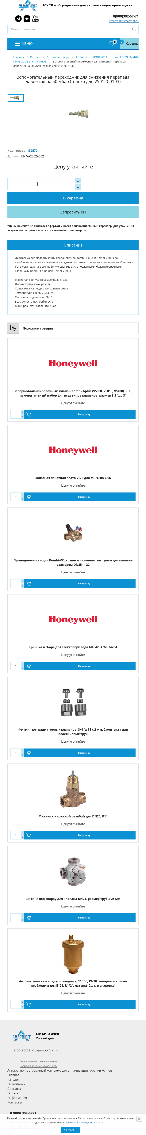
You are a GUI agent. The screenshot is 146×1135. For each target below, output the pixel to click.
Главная (18, 57)
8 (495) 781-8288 (20, 1104)
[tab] (73, 231)
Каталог (35, 57)
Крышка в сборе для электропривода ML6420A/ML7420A (73, 633)
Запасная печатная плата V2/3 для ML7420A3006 (73, 464)
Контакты (14, 1088)
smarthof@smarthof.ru (124, 21)
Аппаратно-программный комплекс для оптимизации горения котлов (59, 1056)
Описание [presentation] (73, 231)
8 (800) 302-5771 (23, 1099)
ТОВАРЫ (81, 57)
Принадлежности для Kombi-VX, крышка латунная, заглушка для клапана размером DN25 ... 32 (73, 548)
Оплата (12, 1079)
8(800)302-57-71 (126, 16)
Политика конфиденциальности (38, 1052)
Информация (17, 1084)
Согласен (70, 1130)
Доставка (14, 1075)
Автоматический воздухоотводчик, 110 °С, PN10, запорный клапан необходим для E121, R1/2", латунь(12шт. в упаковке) (73, 969)
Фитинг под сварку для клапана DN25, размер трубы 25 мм (73, 885)
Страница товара (58, 57)
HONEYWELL (101, 57)
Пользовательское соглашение (38, 1047)
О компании (16, 1070)
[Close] (139, 1119)
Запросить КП (84, 198)
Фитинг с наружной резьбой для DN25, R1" (73, 802)
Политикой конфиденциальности (84, 1122)
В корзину (87, 183)
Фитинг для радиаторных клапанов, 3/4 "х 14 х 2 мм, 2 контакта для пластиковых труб (73, 718)
